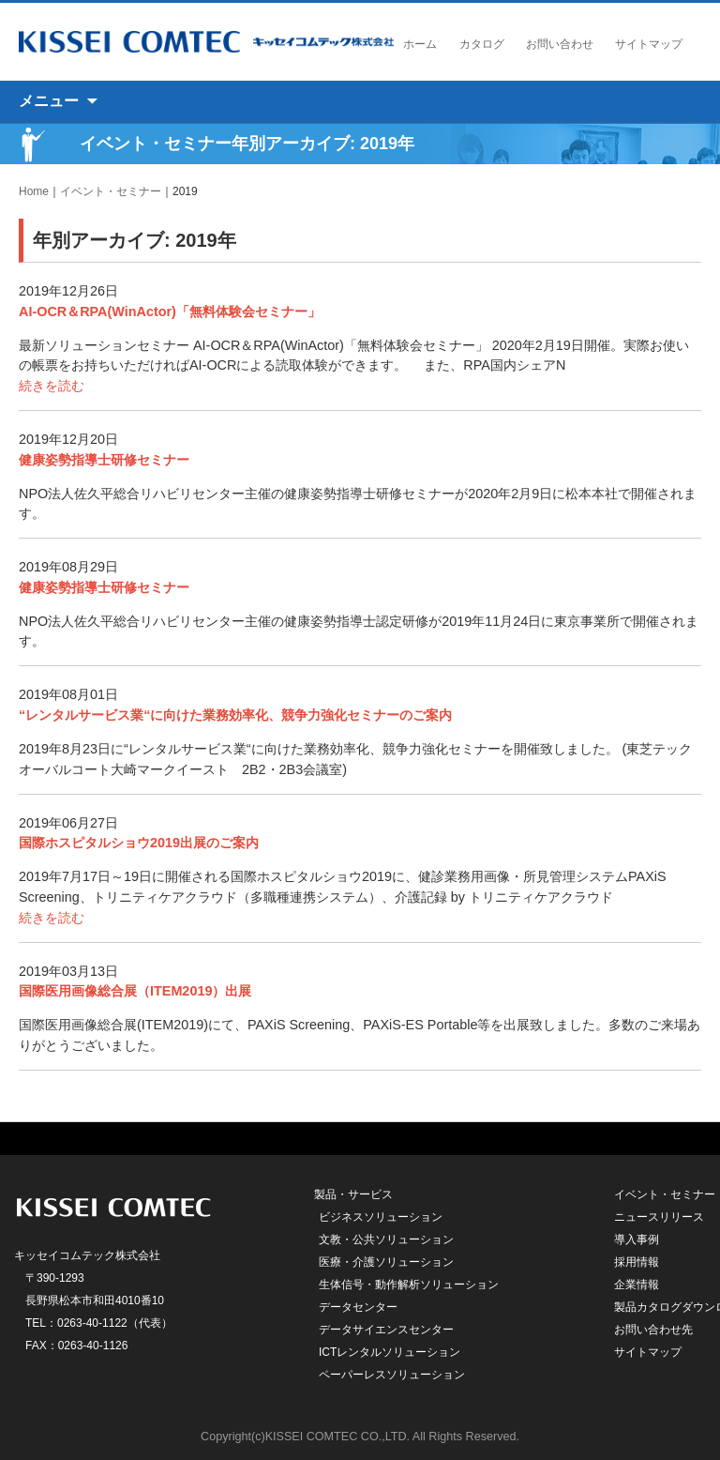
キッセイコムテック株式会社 (206, 41)
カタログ (481, 44)
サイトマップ (648, 44)
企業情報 (636, 1284)
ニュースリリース (659, 1217)
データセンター (358, 1307)
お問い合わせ (559, 44)
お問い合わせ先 (653, 1329)
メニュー (49, 101)
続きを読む (51, 385)
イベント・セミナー (110, 191)
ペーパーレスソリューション (392, 1374)
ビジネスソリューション (380, 1217)
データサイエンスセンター (386, 1329)
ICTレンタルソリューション (389, 1352)
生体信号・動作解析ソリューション (409, 1284)
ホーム (420, 44)
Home (34, 191)
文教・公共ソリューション (386, 1239)
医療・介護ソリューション (386, 1262)
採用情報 (636, 1262)
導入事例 (636, 1239)
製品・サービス (353, 1194)
